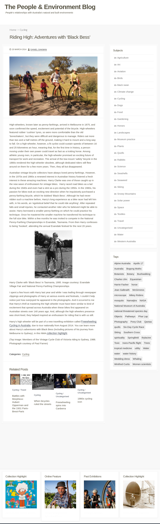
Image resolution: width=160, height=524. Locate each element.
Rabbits (121, 160)
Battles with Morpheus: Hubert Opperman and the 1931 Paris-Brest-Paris (20, 426)
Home (13, 30)
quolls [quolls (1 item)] (117, 328)
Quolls (120, 153)
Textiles (121, 214)
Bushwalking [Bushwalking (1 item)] (143, 275)
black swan (123, 85)
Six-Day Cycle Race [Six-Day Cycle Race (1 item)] (133, 328)
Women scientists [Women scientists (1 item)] (142, 365)
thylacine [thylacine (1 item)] (146, 338)
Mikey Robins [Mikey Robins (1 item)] (136, 296)
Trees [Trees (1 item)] (147, 344)
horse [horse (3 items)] (135, 285)
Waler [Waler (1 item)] (146, 349)
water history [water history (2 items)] (129, 354)
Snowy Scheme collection (136, 513)
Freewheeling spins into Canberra (63, 427)
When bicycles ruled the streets (42, 425)
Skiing (120, 187)
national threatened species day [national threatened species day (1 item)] (130, 312)
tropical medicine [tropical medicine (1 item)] (123, 349)
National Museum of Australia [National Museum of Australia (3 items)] (129, 307)
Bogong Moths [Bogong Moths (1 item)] (134, 269)
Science (121, 167)
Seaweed (122, 181)
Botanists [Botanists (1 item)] (119, 275)
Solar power (123, 201)
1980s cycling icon (85, 423)
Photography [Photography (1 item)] (121, 322)
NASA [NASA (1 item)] (143, 301)
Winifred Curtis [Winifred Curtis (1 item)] (122, 365)
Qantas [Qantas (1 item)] (148, 322)
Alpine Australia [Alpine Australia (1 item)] (122, 264)
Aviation (121, 72)
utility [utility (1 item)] (137, 349)
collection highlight (77, 354)
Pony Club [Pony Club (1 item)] (136, 322)
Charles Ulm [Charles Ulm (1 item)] (120, 280)
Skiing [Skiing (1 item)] (117, 333)
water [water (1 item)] (117, 354)
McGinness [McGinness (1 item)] (138, 291)
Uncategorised (62, 419)
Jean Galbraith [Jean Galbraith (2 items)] (122, 291)
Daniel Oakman (39, 50)
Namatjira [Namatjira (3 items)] (132, 301)
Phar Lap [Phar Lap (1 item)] (143, 317)
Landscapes (123, 133)
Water (120, 235)
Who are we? (10, 21)
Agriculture (123, 58)
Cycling (23, 30)
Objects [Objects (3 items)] (118, 317)
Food (120, 113)
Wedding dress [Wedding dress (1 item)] (122, 360)
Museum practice (126, 140)
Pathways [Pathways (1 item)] (130, 317)
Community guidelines (32, 21)
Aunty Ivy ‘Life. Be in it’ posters (20, 513)
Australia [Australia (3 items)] (118, 269)
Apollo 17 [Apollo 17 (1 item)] (138, 264)
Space (120, 208)
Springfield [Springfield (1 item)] (133, 338)
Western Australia (126, 242)
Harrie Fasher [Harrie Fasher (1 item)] (121, 285)
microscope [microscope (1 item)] (120, 296)
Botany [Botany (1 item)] (130, 275)
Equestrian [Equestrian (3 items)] (135, 280)
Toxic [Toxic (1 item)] (117, 344)
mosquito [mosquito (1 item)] (119, 301)
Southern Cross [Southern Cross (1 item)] (132, 333)
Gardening (122, 119)
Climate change (125, 92)
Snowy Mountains (126, 194)
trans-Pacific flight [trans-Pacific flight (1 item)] (132, 344)
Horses (121, 126)
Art (118, 65)
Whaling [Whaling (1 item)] (137, 360)
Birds (120, 79)
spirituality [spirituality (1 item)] (119, 338)
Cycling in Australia (93, 513)
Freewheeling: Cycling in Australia (28, 346)
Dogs (120, 106)
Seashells (122, 174)
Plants (120, 147)
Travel (23, 412)
